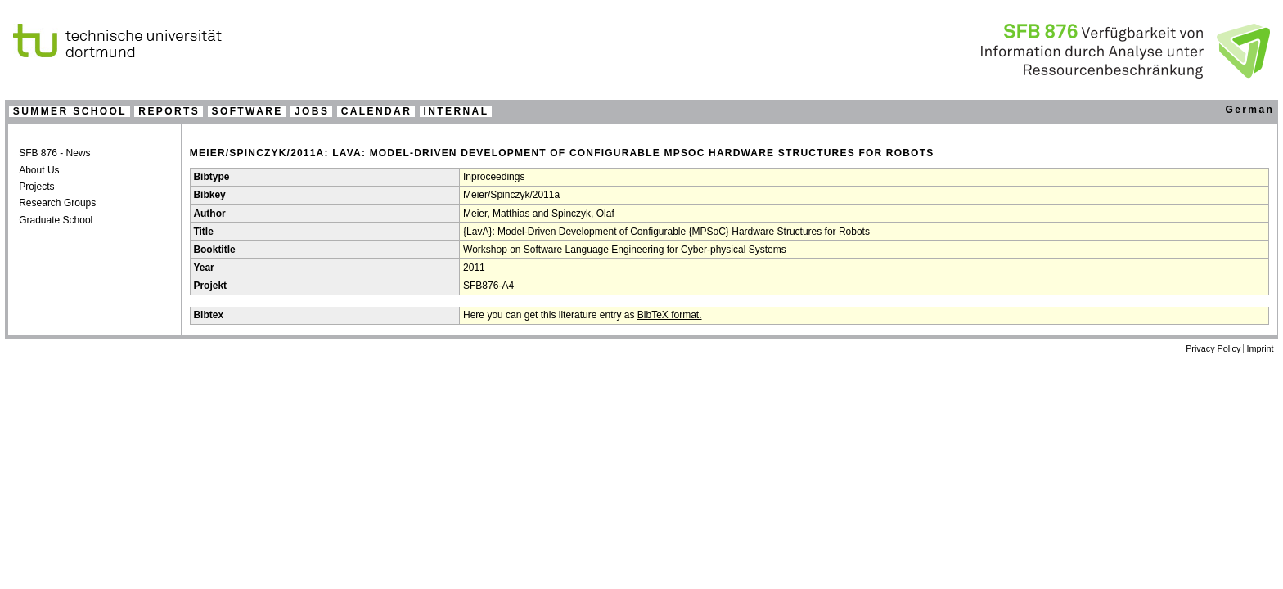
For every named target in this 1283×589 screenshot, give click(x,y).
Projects (36, 186)
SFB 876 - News (54, 153)
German (1249, 109)
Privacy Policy (1213, 348)
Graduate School (55, 220)
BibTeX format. (669, 315)
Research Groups (57, 203)
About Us (39, 170)
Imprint (1260, 348)
